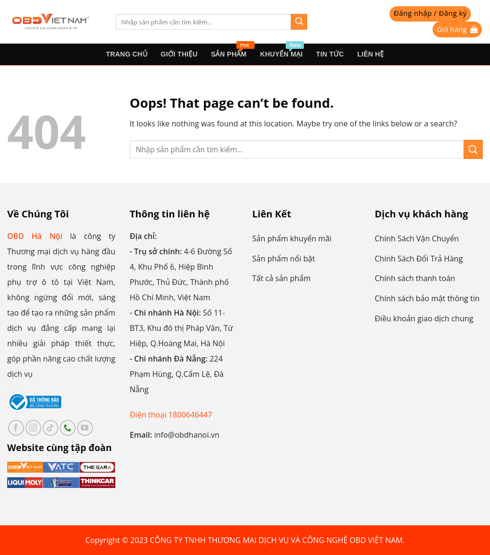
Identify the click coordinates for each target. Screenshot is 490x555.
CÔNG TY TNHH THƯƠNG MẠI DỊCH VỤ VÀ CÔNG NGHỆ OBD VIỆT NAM (276, 540)
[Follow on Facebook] (16, 428)
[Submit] (299, 22)
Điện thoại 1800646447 (171, 414)
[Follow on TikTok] (50, 428)
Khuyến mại (282, 51)
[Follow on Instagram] (33, 428)
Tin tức (330, 54)
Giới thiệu (179, 54)
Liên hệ (370, 54)
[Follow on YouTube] (85, 428)
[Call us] (68, 428)
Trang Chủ (126, 54)
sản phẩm (232, 51)
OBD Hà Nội (34, 236)
